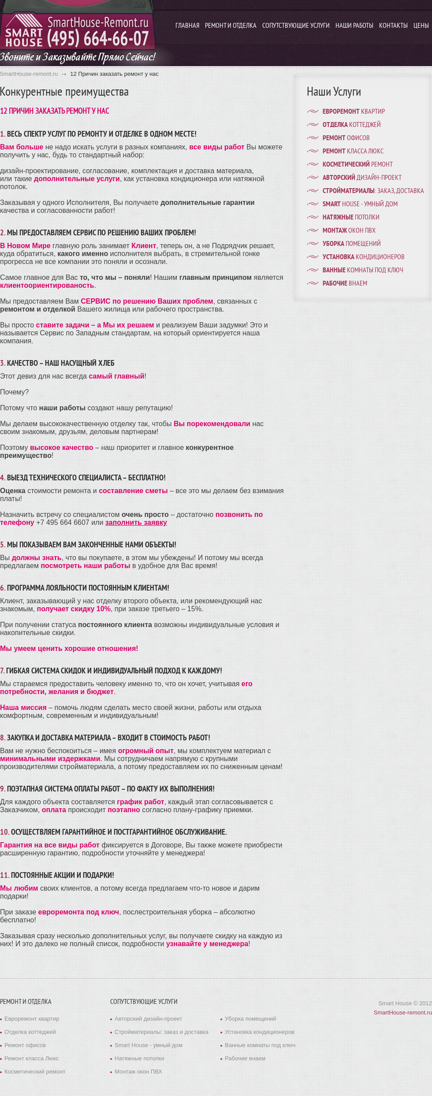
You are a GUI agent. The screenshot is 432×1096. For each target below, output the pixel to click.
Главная (187, 26)
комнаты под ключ (363, 270)
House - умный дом (360, 204)
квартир (354, 112)
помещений (352, 244)
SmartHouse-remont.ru (403, 1012)
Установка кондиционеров (259, 1032)
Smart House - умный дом (148, 1045)
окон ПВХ (349, 231)
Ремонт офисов (25, 1045)
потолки (351, 217)
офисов (346, 138)
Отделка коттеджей (30, 1032)
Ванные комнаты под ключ (260, 1045)
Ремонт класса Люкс (31, 1058)
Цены (421, 26)
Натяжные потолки (139, 1058)
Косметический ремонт (34, 1071)
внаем (345, 283)
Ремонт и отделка (231, 26)
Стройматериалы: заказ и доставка (162, 1032)
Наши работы (354, 26)
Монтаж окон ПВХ (138, 1071)
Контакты (393, 26)
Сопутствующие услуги (296, 26)
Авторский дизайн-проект (148, 1018)
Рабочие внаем (245, 1058)
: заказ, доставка (373, 191)
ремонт (358, 164)
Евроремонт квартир (31, 1018)
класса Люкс (353, 151)
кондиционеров (364, 257)
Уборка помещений (250, 1018)
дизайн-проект (362, 178)
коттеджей (352, 125)
